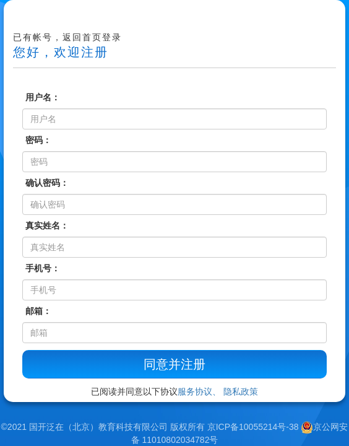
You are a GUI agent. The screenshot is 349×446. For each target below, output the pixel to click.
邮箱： (38, 311)
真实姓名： (47, 225)
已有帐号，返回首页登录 (67, 37)
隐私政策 (240, 391)
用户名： (42, 97)
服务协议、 (199, 391)
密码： (38, 140)
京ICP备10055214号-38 (253, 427)
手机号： (42, 268)
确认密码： (47, 183)
